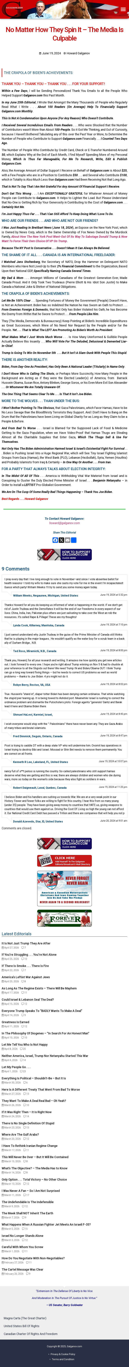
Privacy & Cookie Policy (63, 1354)
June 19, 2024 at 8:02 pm (113, 684)
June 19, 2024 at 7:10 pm (113, 624)
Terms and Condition (63, 1359)
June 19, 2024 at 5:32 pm (113, 594)
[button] (123, 9)
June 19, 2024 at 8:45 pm (113, 714)
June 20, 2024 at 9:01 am (113, 820)
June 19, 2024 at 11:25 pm (113, 787)
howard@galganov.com (64, 523)
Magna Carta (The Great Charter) (25, 1318)
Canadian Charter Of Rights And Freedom (31, 1334)
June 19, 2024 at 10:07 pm (113, 761)
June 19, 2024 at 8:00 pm (113, 650)
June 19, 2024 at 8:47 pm (113, 735)
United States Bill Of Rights (21, 1326)
